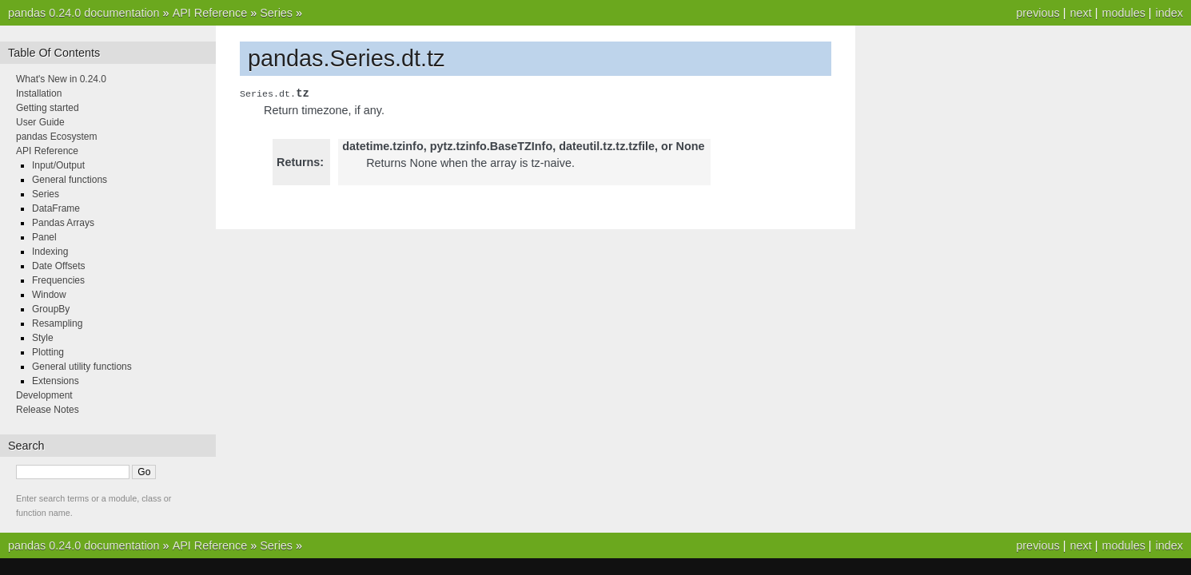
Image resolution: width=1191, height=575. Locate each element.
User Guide (40, 122)
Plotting (48, 352)
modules (1123, 12)
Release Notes (47, 409)
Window (49, 294)
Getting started (47, 107)
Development (44, 395)
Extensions (55, 381)
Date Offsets (58, 266)
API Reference (210, 12)
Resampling (57, 323)
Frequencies (58, 280)
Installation (39, 93)
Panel (44, 237)
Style (43, 337)
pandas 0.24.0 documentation (84, 12)
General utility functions (82, 366)
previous (1037, 12)
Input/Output (58, 165)
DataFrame (56, 208)
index (1169, 12)
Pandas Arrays (63, 222)
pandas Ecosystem (56, 136)
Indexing (50, 251)
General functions (69, 179)
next (1080, 12)
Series (276, 12)
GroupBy (51, 309)
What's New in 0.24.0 (61, 79)
